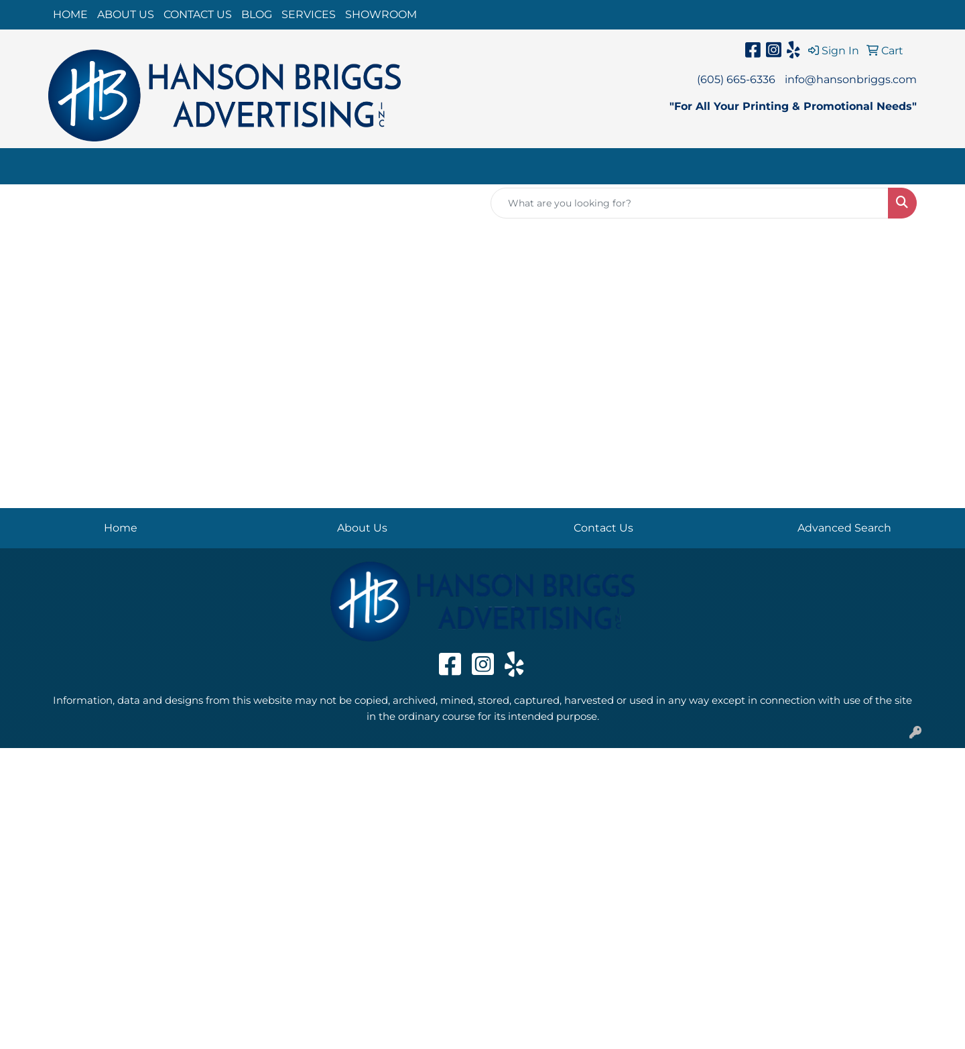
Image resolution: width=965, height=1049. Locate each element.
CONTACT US (198, 14)
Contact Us (603, 527)
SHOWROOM (381, 14)
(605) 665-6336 (736, 79)
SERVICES (308, 14)
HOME (70, 14)
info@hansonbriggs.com (851, 79)
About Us (362, 527)
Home (120, 527)
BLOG (256, 14)
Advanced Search (844, 527)
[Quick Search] (690, 203)
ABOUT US (125, 14)
